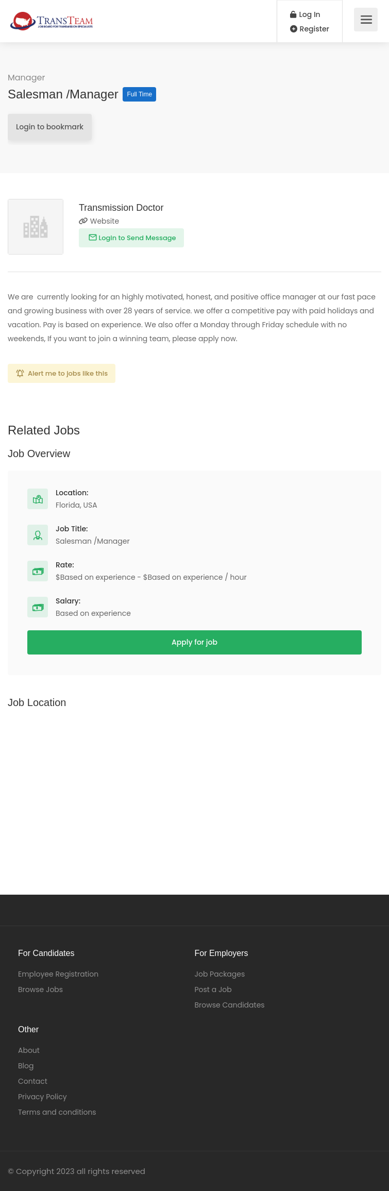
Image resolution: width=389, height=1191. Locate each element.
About (29, 1050)
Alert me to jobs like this (68, 373)
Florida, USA (76, 505)
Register (309, 29)
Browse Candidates (230, 1005)
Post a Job (213, 989)
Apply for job (194, 642)
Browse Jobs (40, 989)
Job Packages (220, 974)
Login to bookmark (49, 127)
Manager (26, 77)
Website (99, 221)
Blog (25, 1066)
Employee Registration (58, 974)
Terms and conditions (57, 1112)
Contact (32, 1081)
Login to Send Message (136, 238)
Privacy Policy (42, 1097)
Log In (305, 14)
